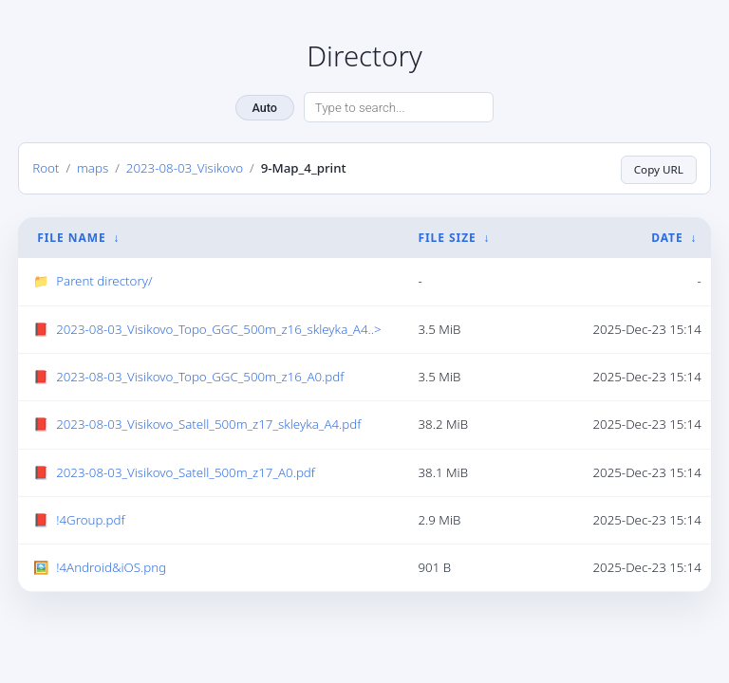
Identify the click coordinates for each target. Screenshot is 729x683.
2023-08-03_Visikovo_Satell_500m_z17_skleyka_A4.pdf (208, 424)
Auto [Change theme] (264, 108)
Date (666, 238)
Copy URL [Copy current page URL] (657, 167)
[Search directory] (399, 107)
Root (45, 167)
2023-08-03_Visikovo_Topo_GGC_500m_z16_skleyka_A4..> (218, 328)
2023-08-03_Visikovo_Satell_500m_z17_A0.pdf (185, 471)
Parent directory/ (104, 280)
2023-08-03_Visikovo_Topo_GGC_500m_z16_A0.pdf (200, 376)
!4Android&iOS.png (111, 567)
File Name (71, 238)
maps (92, 167)
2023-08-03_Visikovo (184, 167)
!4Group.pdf (90, 518)
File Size (447, 238)
